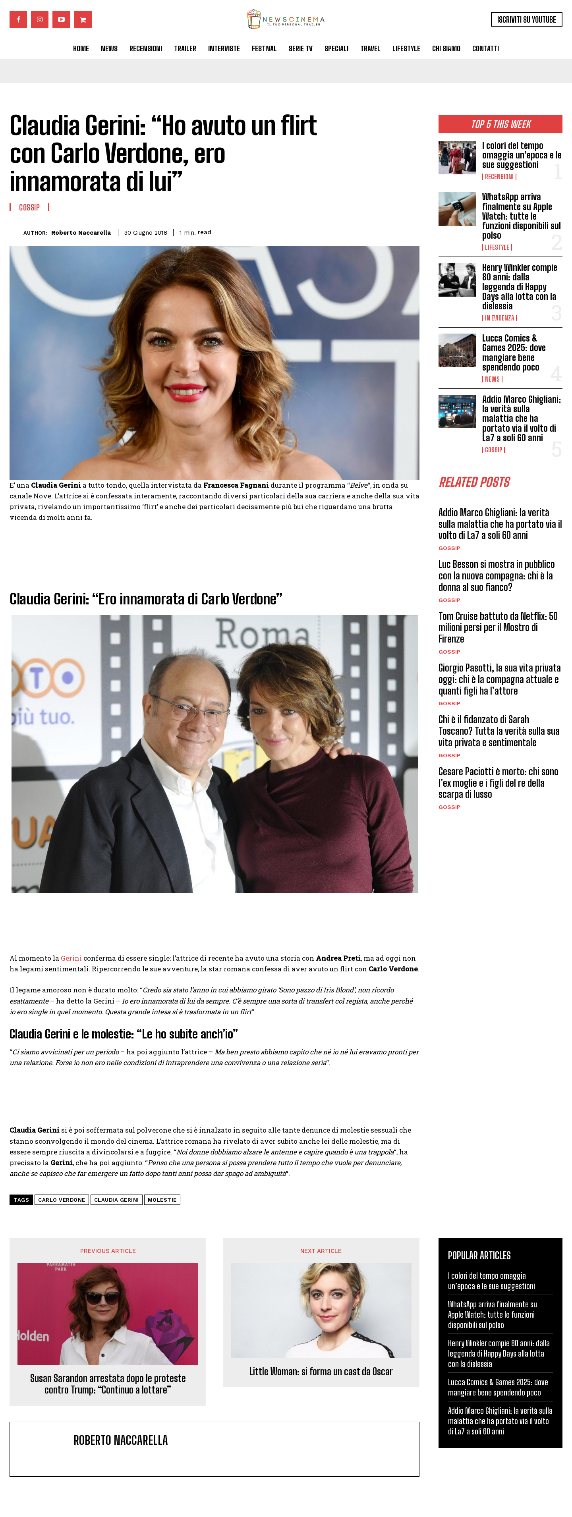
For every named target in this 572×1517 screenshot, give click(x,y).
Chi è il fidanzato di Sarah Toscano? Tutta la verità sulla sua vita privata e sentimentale (499, 731)
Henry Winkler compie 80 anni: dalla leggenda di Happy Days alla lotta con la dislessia (519, 286)
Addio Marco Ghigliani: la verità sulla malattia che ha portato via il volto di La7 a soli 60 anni (521, 418)
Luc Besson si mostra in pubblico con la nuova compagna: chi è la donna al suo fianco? (497, 576)
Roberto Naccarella (81, 232)
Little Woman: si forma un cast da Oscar (321, 1371)
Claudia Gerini (116, 1200)
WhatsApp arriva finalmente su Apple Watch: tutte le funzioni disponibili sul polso (521, 216)
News (492, 379)
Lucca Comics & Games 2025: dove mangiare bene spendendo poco (514, 352)
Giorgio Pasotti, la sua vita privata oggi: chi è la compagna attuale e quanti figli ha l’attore (500, 679)
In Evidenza (499, 318)
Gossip (493, 450)
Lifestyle (497, 247)
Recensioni (499, 177)
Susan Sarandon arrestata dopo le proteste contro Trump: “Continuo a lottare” (108, 1384)
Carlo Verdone (61, 1200)
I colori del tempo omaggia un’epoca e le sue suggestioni (522, 155)
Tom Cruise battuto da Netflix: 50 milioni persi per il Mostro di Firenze (498, 627)
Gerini (71, 958)
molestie (162, 1200)
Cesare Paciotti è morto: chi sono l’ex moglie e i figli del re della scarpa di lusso (498, 783)
